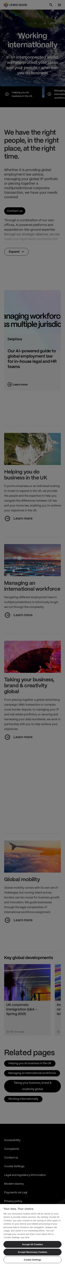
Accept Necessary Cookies (32, 1252)
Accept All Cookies (32, 1244)
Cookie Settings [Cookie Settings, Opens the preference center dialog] (32, 1259)
